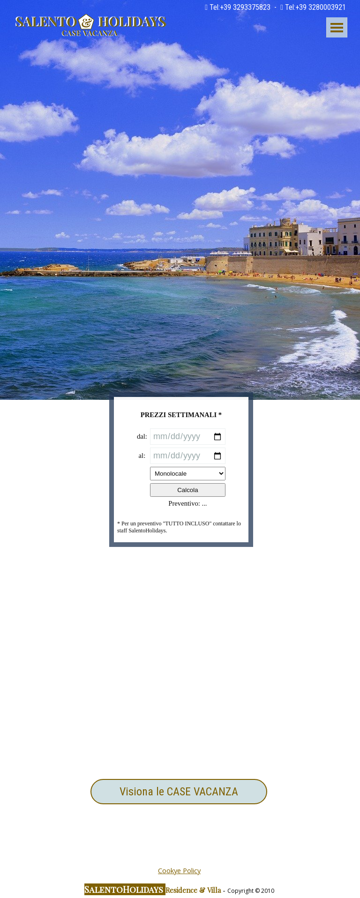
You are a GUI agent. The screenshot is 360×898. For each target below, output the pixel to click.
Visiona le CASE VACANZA (179, 791)
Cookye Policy (179, 870)
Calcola (187, 523)
